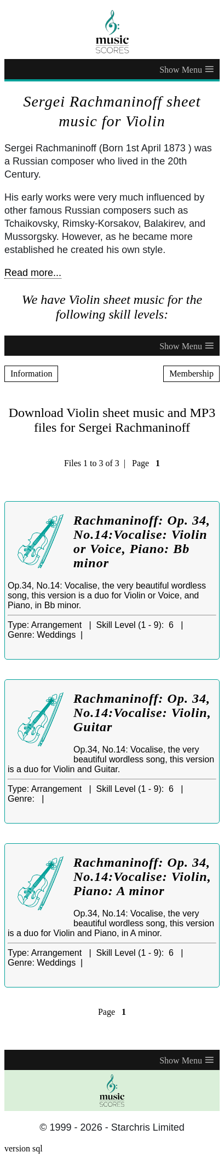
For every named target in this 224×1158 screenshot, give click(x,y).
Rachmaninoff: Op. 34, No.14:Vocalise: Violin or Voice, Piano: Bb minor (141, 541)
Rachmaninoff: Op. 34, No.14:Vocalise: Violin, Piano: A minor (142, 876)
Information (31, 373)
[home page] (112, 31)
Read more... (32, 272)
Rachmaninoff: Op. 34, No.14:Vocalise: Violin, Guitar (142, 712)
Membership (191, 373)
